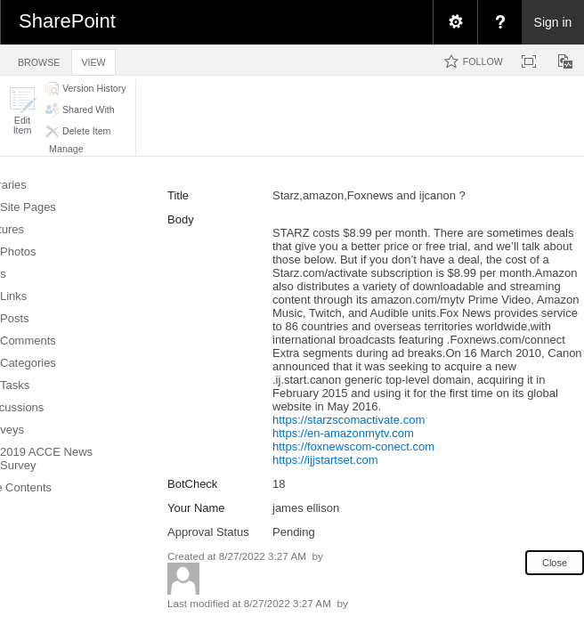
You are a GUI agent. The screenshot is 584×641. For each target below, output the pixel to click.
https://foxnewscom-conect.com (353, 446)
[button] (22, 111)
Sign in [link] (553, 22)
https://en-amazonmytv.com (343, 433)
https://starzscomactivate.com (348, 419)
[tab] (38, 59)
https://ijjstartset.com (324, 460)
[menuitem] (455, 22)
